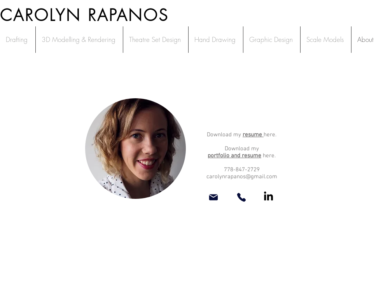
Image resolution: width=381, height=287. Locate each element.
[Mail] (213, 197)
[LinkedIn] (268, 196)
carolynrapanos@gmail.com (241, 176)
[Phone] (241, 197)
